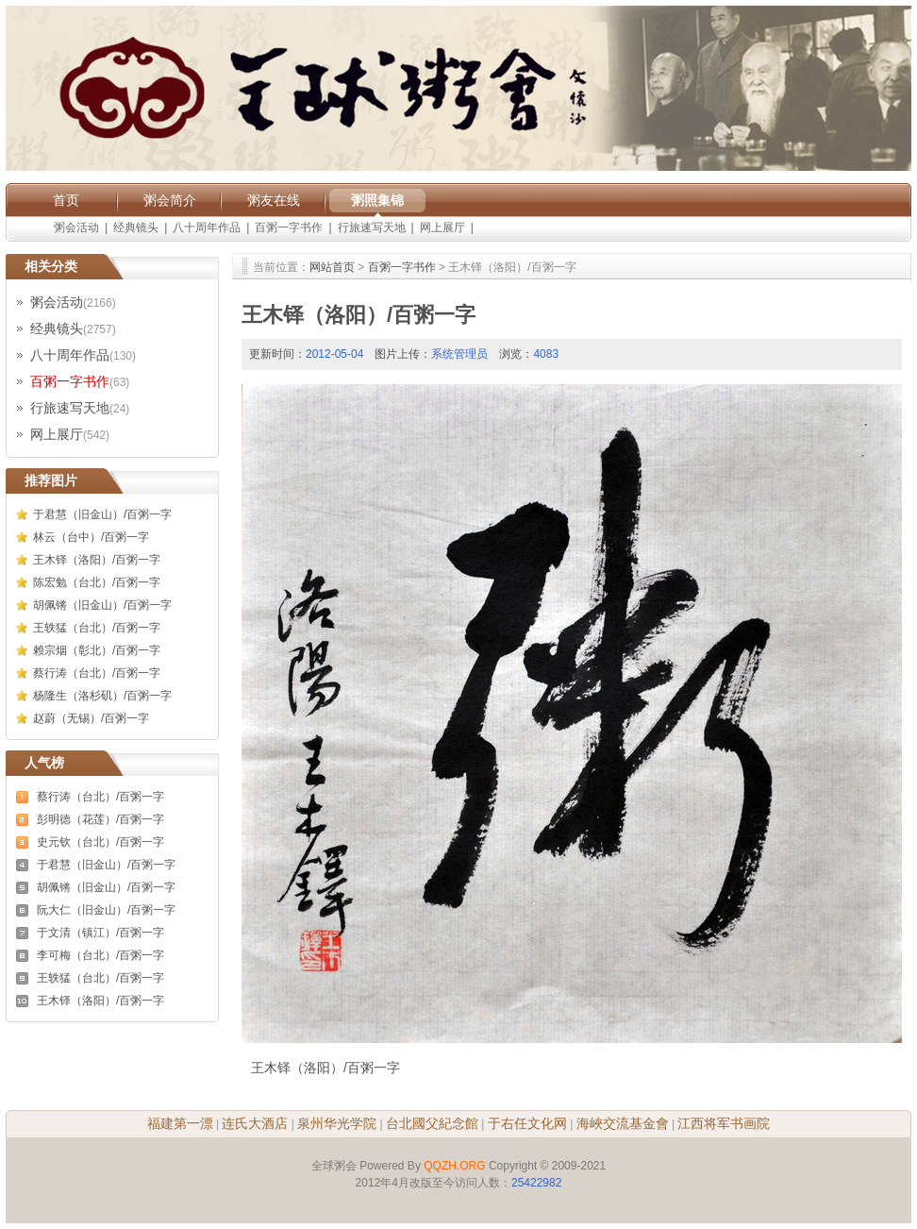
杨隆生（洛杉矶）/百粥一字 (102, 695)
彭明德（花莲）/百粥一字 (100, 819)
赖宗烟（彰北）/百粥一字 (96, 650)
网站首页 (332, 267)
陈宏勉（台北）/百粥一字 (96, 582)
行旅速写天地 (372, 227)
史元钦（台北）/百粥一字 (100, 842)
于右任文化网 (527, 1123)
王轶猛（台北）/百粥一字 (96, 627)
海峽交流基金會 (622, 1123)
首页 (66, 200)
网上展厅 (442, 227)
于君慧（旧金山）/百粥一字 (102, 514)
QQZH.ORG (454, 1165)
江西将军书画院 (723, 1123)
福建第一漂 (180, 1123)
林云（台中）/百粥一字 (91, 537)
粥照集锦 (377, 200)
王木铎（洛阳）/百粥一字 (96, 559)
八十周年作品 (207, 227)
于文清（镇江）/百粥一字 (100, 932)
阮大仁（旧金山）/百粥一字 (106, 910)
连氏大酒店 (255, 1123)
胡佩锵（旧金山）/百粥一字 (102, 605)
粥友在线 (273, 200)
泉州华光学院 (336, 1123)
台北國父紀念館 (432, 1123)
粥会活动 (76, 227)
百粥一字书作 (289, 227)
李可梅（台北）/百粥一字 (100, 955)
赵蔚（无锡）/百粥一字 (91, 718)
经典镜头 (135, 227)
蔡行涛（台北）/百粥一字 (96, 673)
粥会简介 (169, 200)
